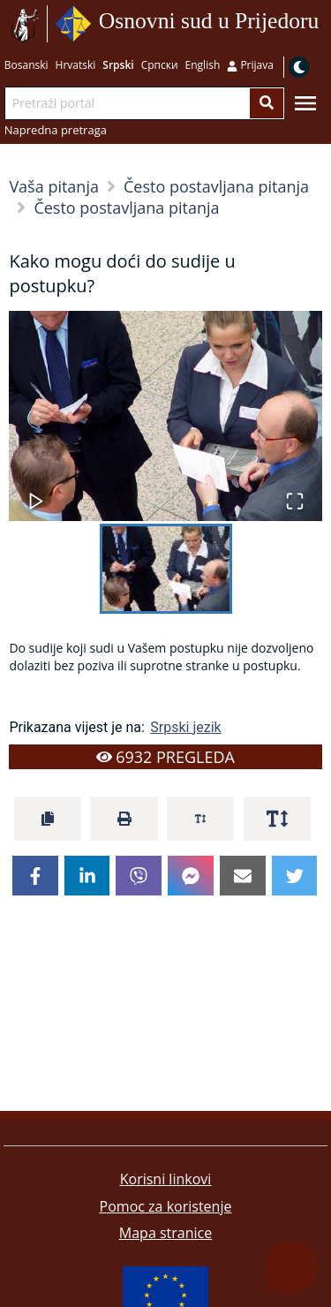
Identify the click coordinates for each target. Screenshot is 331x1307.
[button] (165, 416)
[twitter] (295, 876)
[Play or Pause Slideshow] (36, 492)
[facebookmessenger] (191, 876)
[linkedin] (87, 876)
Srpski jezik (185, 727)
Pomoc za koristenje (166, 1206)
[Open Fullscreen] (294, 492)
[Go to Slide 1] (166, 569)
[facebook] (35, 876)
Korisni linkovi (166, 1179)
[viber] (139, 876)
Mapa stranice (165, 1233)
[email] (243, 876)
